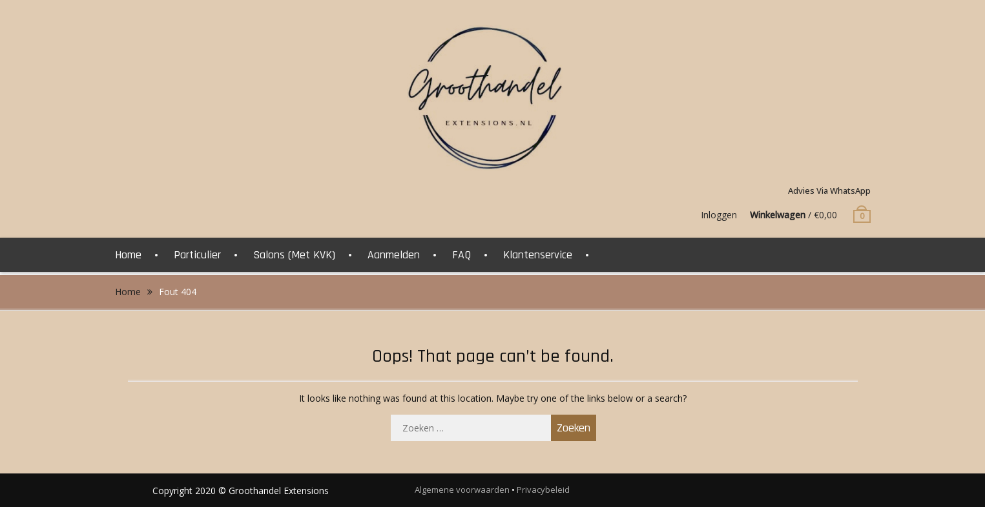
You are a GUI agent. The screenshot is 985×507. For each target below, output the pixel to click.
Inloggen (719, 215)
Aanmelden (394, 254)
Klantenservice (537, 254)
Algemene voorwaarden (462, 489)
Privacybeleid (543, 489)
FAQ (461, 254)
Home (128, 254)
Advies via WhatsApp (829, 190)
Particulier (197, 254)
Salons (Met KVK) (294, 254)
